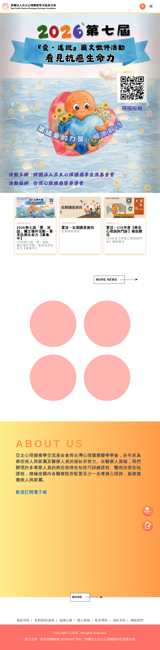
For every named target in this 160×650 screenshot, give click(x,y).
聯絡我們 (137, 620)
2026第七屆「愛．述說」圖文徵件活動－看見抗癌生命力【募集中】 (35, 233)
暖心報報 (83, 620)
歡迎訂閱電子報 (31, 492)
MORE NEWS (106, 279)
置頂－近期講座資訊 (77, 227)
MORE (77, 597)
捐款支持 (119, 620)
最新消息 (23, 620)
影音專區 (101, 620)
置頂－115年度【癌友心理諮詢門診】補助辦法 (124, 231)
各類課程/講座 (44, 620)
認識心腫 (65, 620)
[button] (12, 103)
